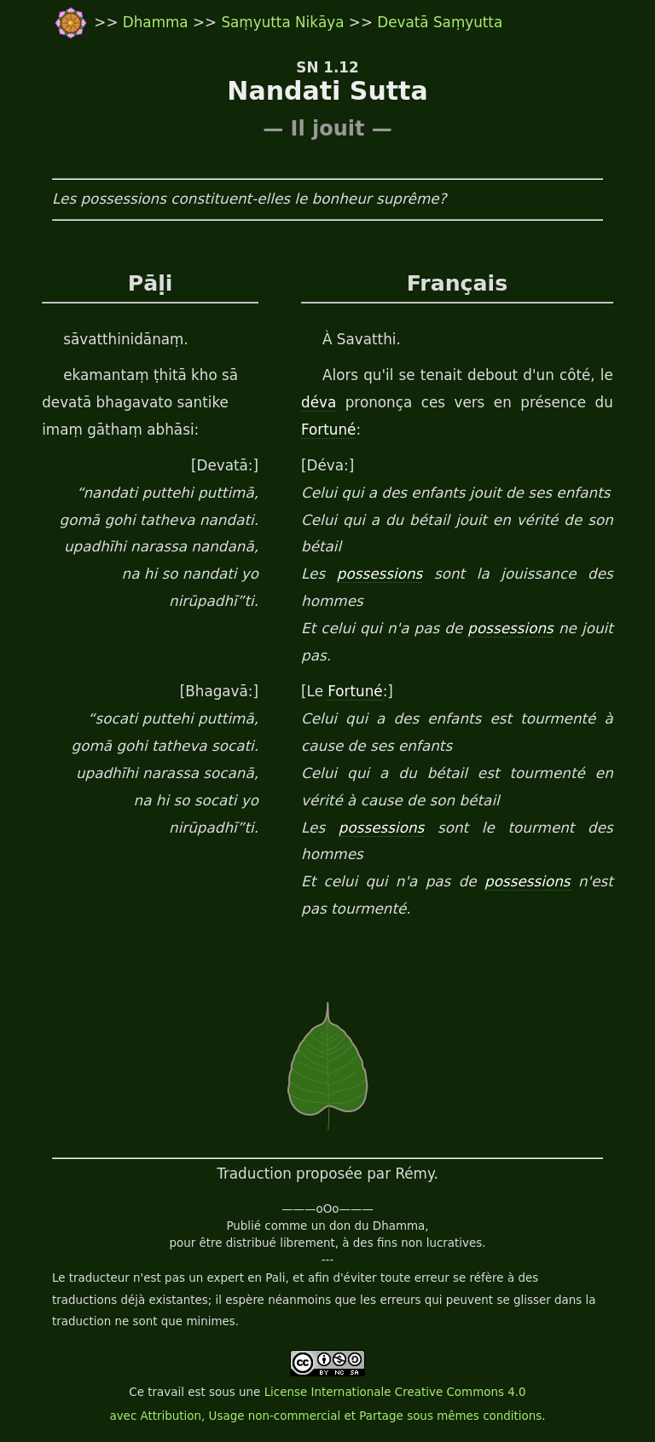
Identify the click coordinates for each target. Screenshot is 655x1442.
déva (318, 402)
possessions (380, 573)
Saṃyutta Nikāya (282, 22)
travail (166, 1392)
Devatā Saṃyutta (439, 22)
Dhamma (158, 22)
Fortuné (328, 429)
